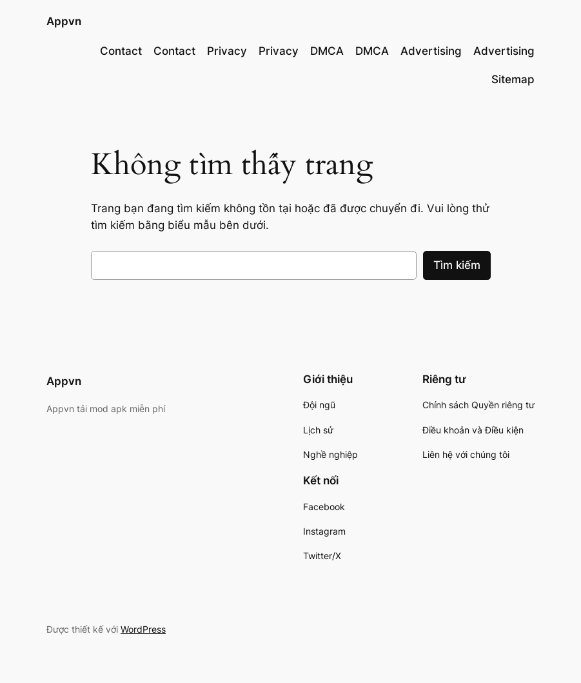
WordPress (143, 629)
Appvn (63, 21)
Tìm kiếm (456, 265)
